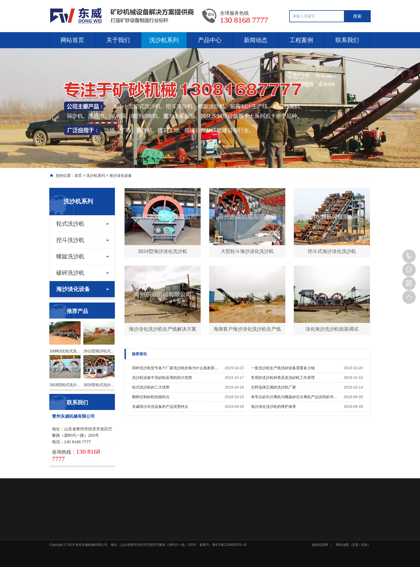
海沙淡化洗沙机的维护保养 (273, 406)
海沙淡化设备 (120, 175)
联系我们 (347, 40)
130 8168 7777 (409, 256)
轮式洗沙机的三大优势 (151, 387)
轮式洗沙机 (70, 224)
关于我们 (118, 40)
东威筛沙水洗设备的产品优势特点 (160, 406)
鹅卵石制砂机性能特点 (151, 397)
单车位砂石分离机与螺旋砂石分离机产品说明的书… (294, 397)
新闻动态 (255, 40)
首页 (78, 175)
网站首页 (72, 40)
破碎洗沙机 (70, 273)
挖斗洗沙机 (70, 240)
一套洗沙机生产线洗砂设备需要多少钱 (283, 368)
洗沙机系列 (164, 40)
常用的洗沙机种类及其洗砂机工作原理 (283, 377)
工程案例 (301, 40)
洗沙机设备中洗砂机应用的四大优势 (162, 377)
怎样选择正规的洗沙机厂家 (273, 387)
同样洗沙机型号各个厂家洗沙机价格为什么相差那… (175, 368)
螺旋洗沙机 (70, 256)
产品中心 (210, 40)
